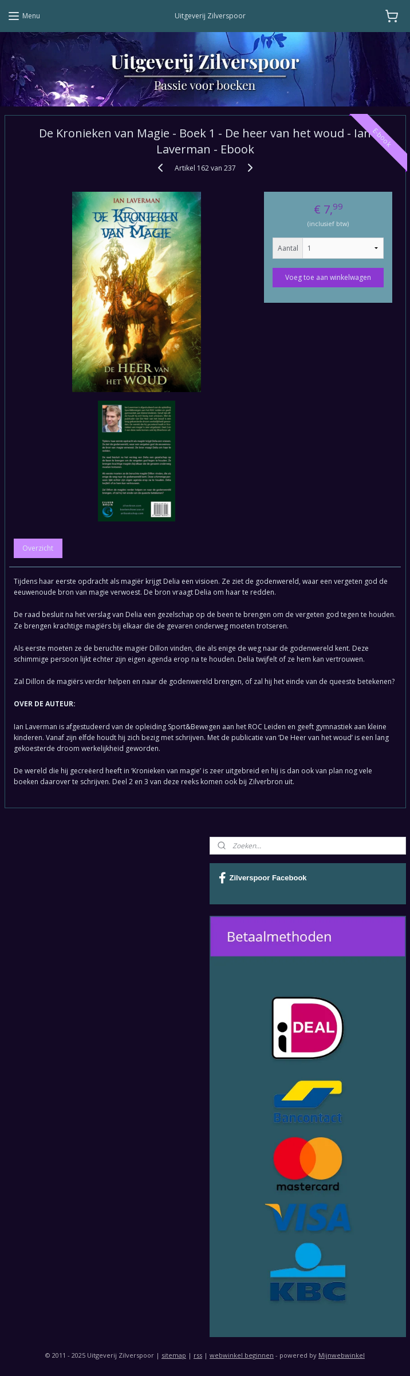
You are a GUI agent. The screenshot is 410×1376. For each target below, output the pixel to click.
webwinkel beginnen (242, 1355)
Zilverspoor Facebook (263, 878)
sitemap (173, 1355)
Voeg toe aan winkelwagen (328, 277)
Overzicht (37, 548)
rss (198, 1355)
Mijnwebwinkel (341, 1355)
